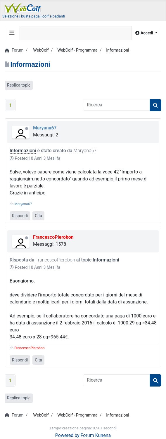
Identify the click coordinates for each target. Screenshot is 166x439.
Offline (26, 128)
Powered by (67, 435)
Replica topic (18, 85)
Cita (38, 215)
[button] (146, 33)
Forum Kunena (96, 435)
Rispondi (20, 215)
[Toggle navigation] (12, 33)
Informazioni (23, 150)
